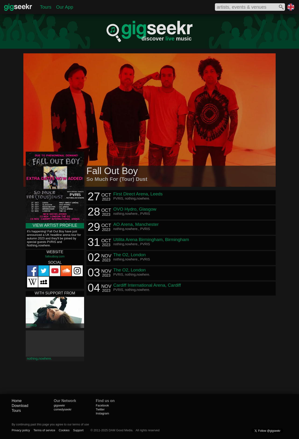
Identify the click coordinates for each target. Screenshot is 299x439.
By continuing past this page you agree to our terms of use (50, 424)
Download (20, 406)
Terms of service (44, 430)
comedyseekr (62, 409)
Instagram (102, 413)
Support (78, 430)
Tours (45, 7)
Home (17, 401)
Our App (64, 7)
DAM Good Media (120, 430)
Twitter (100, 409)
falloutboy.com (55, 256)
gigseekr (59, 405)
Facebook (102, 405)
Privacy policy (21, 430)
